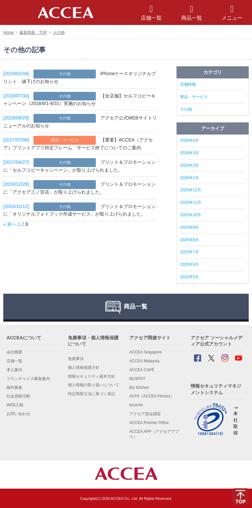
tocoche (136, 405)
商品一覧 (191, 13)
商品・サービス (64, 140)
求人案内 (14, 370)
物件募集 (14, 387)
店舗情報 (188, 84)
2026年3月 (189, 153)
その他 (59, 32)
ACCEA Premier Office (149, 422)
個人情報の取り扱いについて (93, 385)
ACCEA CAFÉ (141, 370)
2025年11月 (190, 202)
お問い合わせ (18, 414)
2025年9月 (189, 227)
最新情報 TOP (33, 32)
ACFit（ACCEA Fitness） (151, 396)
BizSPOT (137, 378)
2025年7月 (189, 252)
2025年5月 (189, 277)
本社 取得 (235, 421)
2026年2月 (189, 165)
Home (8, 32)
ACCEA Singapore (145, 352)
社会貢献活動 (18, 396)
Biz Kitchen (139, 387)
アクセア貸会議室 (145, 414)
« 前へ (9, 224)
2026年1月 (189, 178)
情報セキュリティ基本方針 (91, 376)
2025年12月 (190, 190)
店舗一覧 (14, 361)
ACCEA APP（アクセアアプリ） (154, 434)
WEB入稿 (15, 405)
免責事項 (76, 358)
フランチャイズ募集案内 (28, 378)
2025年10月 (190, 215)
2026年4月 (189, 140)
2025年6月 (189, 264)
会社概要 (14, 352)
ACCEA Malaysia (144, 361)
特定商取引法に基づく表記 (91, 394)
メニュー (231, 13)
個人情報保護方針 (83, 367)
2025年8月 (189, 240)
